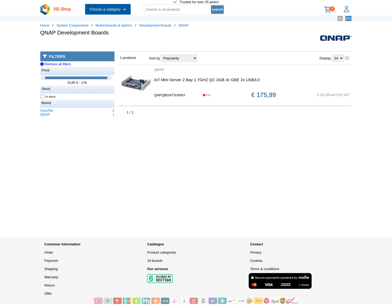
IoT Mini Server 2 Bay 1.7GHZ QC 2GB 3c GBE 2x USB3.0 (207, 79)
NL (340, 18)
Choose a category (107, 9)
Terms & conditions (264, 269)
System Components (72, 25)
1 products (128, 58)
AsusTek (46, 110)
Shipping (51, 269)
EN (348, 18)
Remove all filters (55, 64)
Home (45, 25)
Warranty (51, 277)
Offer (48, 294)
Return (50, 285)
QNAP (183, 25)
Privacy (256, 252)
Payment (51, 261)
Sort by (154, 58)
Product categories (161, 252)
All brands (155, 261)
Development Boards (155, 25)
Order (49, 252)
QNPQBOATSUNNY (170, 95)
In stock (48, 96)
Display (325, 58)
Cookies (256, 261)
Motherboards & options (114, 25)
